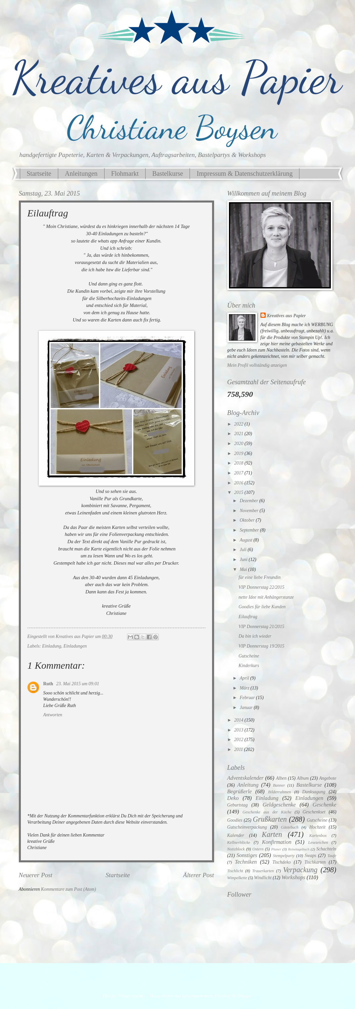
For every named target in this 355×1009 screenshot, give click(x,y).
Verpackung (300, 870)
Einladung (51, 646)
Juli (243, 549)
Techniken (246, 862)
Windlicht (263, 877)
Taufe (331, 855)
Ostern (258, 849)
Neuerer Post (36, 875)
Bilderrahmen (279, 792)
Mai (244, 569)
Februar (248, 697)
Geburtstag (237, 805)
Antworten (53, 714)
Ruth (48, 683)
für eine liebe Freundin (260, 577)
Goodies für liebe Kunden (262, 606)
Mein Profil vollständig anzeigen (257, 365)
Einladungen (75, 646)
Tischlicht (235, 871)
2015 (239, 492)
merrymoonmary (197, 995)
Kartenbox (318, 835)
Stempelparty (283, 855)
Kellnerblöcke (238, 842)
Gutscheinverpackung (247, 827)
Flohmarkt (125, 173)
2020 (239, 443)
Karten (272, 834)
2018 (239, 463)
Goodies (235, 820)
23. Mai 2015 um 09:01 (77, 683)
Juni (244, 559)
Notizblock (236, 849)
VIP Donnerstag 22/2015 (261, 587)
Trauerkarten (263, 871)
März (245, 688)
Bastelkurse (167, 173)
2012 (239, 739)
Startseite (39, 173)
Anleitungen (81, 173)
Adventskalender (245, 778)
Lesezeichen (318, 842)
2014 (239, 720)
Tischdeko (281, 862)
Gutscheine (249, 656)
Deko (233, 798)
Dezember (249, 500)
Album (303, 778)
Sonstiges (247, 855)
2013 (239, 730)
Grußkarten (270, 819)
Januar (247, 707)
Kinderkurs (249, 665)
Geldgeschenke (279, 805)
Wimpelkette (237, 878)
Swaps (310, 855)
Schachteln (326, 848)
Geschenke (324, 805)
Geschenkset (314, 811)
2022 (239, 424)
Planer (276, 849)
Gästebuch (289, 827)
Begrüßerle (239, 791)
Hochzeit (317, 827)
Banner (279, 785)
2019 (239, 453)
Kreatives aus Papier (286, 315)
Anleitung (247, 785)
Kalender (235, 835)
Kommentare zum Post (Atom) (68, 889)
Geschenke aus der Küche (267, 812)
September (250, 530)
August (246, 540)
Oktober (248, 520)
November (249, 510)
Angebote (327, 778)
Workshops (293, 877)
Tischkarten (315, 862)
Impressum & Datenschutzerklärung (244, 173)
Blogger (244, 995)
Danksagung (314, 791)
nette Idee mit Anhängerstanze (266, 597)
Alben (281, 778)
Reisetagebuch (298, 849)
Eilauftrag (248, 616)
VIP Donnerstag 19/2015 (261, 646)
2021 (239, 433)
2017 (239, 472)
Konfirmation (276, 842)
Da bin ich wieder (255, 636)
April (245, 678)
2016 (239, 482)
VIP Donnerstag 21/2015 (261, 626)
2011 (239, 749)
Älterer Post (198, 875)
